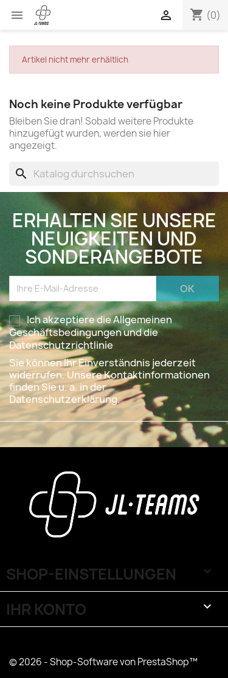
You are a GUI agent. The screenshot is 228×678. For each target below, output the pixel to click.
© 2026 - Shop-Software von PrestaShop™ (103, 662)
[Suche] (114, 174)
